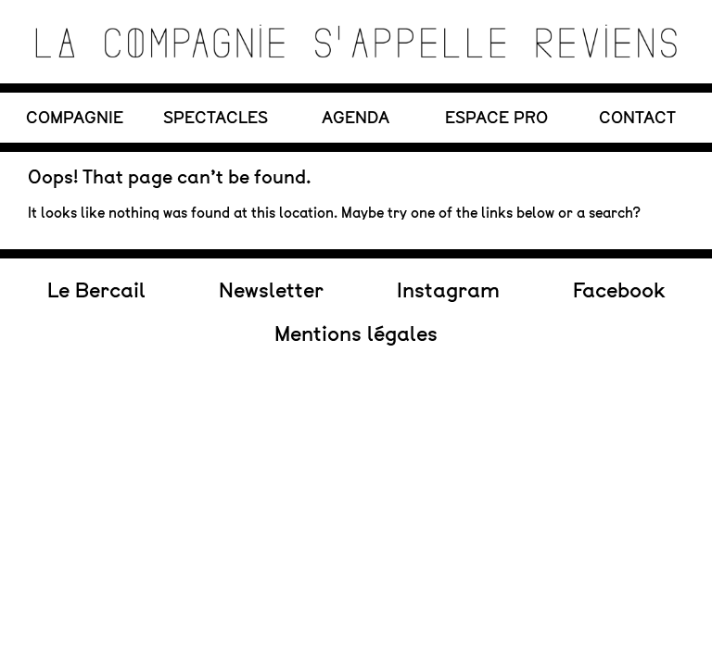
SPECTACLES (215, 117)
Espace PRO (496, 117)
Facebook (619, 232)
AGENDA (355, 117)
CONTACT (637, 117)
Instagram (448, 232)
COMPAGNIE (74, 117)
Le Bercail (96, 232)
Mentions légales (356, 276)
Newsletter (271, 232)
